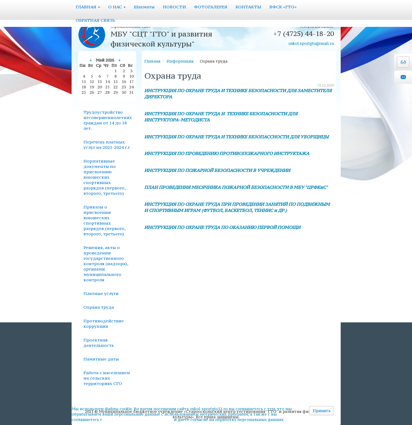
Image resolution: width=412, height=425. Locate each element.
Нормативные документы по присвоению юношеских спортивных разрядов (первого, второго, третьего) (104, 177)
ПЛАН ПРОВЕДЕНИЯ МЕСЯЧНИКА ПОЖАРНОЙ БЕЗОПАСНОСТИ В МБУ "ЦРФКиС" (236, 187)
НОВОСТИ (174, 6)
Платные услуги (101, 293)
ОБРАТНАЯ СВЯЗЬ (95, 20)
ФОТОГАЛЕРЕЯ (210, 6)
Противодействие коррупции (103, 323)
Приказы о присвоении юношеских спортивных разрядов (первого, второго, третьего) (104, 220)
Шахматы (144, 6)
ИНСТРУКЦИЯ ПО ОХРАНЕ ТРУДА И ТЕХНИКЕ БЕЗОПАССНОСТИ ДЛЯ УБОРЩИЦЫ (236, 137)
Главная (152, 61)
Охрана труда (98, 307)
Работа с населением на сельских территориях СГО (106, 378)
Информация (180, 61)
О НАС (117, 6)
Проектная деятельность (98, 342)
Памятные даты (101, 359)
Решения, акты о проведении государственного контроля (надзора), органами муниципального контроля (105, 263)
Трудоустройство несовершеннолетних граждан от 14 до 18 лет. (107, 120)
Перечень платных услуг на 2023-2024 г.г (106, 144)
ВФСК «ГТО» (283, 6)
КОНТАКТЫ (248, 6)
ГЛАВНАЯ (88, 6)
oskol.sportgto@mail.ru (311, 43)
